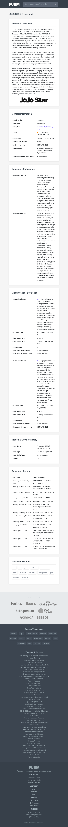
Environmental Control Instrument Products (34, 676)
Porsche (47, 638)
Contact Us (34, 817)
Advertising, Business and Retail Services (34, 656)
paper (26, 568)
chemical (23, 573)
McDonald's (38, 638)
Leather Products (34, 699)
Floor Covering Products (34, 683)
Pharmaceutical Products (34, 732)
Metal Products (34, 715)
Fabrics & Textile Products (34, 679)
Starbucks (21, 643)
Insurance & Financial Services (34, 692)
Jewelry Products (34, 695)
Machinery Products (34, 706)
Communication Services (34, 662)
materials (16, 577)
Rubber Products (34, 739)
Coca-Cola (52, 634)
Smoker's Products (34, 741)
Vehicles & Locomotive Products (34, 752)
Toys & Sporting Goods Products (34, 745)
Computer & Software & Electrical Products (34, 665)
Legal (34, 794)
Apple (21, 634)
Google (21, 638)
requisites (32, 573)
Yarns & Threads (34, 757)
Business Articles (34, 782)
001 (38, 299)
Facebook (13, 638)
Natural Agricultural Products (34, 720)
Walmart (46, 643)
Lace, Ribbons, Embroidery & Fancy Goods (34, 697)
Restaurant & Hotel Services (34, 734)
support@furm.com (34, 814)
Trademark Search (34, 778)
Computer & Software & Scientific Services (34, 667)
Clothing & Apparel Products (34, 660)
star (14, 568)
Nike (29, 643)
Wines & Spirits (34, 755)
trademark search (30, 771)
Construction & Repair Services (34, 669)
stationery (34, 568)
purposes (25, 577)
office (15, 573)
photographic (43, 573)
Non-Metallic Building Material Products (34, 722)
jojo (20, 568)
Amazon (13, 634)
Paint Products (34, 725)
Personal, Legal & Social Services (34, 729)
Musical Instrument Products (34, 718)
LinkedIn (34, 805)
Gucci (29, 638)
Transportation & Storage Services (34, 748)
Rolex (55, 638)
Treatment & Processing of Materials (34, 750)
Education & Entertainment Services (34, 674)
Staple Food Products (34, 743)
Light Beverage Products (34, 702)
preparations (45, 568)
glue (51, 573)
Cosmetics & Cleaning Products (34, 672)
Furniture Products (34, 686)
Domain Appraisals (34, 780)
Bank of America (32, 634)
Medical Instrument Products (34, 713)
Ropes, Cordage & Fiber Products (34, 736)
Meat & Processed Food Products (34, 709)
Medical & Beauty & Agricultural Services (34, 711)
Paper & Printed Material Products (34, 727)
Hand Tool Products (34, 688)
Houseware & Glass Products (34, 690)
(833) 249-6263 (34, 812)
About (34, 789)
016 (38, 361)
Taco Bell (37, 643)
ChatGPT (43, 634)
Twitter (34, 801)
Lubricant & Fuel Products (34, 704)
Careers (34, 792)
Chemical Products (34, 658)
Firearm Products (34, 681)
